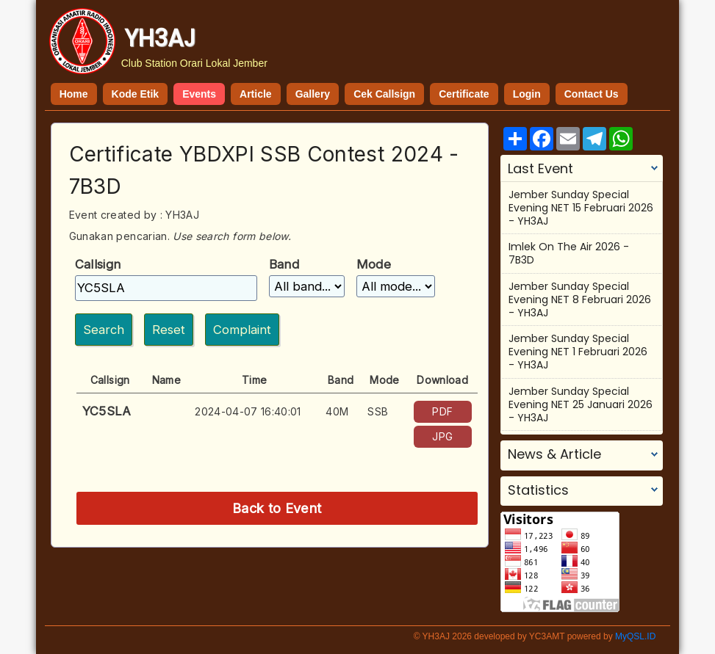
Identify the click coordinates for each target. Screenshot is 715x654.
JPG (442, 436)
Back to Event (277, 508)
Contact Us (591, 94)
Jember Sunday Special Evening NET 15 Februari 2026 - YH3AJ (581, 207)
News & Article (554, 454)
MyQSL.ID (635, 636)
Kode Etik (135, 94)
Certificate (464, 94)
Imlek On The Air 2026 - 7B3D (569, 253)
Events (199, 94)
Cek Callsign (384, 94)
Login (527, 94)
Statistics (538, 490)
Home (74, 94)
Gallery (312, 94)
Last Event (540, 169)
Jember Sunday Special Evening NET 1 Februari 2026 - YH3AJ (578, 351)
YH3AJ (159, 37)
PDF (442, 411)
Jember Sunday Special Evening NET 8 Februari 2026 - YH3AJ (580, 299)
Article (256, 94)
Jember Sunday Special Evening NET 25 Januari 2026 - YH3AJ (581, 404)
